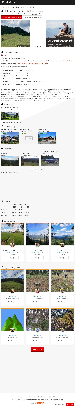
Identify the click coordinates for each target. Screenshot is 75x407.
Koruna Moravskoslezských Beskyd (27, 64)
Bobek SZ (38, 100)
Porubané (9, 93)
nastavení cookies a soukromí (54, 400)
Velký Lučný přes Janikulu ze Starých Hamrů (17, 250)
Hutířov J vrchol (40, 96)
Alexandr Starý (26, 46)
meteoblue (38, 46)
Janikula (34, 91)
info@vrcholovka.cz (32, 400)
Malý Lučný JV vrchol (53, 91)
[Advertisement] (37, 185)
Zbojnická (22, 100)
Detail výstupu (12, 302)
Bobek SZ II (56, 98)
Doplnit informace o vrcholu (32, 17)
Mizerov (19, 91)
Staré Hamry (37, 250)
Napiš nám (59, 404)
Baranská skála (25, 95)
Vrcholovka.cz (5, 7)
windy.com (15, 172)
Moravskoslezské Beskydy (20, 7)
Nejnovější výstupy (11, 267)
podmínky (41, 400)
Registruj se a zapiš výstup (12, 17)
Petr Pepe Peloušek (44, 61)
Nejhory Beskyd (43, 64)
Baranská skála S (27, 93)
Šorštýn (61, 93)
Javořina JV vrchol (38, 98)
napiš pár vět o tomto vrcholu (20, 66)
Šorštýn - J (45, 93)
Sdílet (70, 404)
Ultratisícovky (42, 397)
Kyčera (23, 96)
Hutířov (42, 95)
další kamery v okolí (37, 170)
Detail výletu (12, 258)
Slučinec (19, 89)
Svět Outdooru (53, 397)
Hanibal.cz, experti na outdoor (27, 397)
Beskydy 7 (62, 250)
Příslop (32, 7)
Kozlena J (21, 98)
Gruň (57, 96)
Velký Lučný (58, 95)
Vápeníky (8, 96)
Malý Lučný (55, 89)
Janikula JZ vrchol (37, 89)
